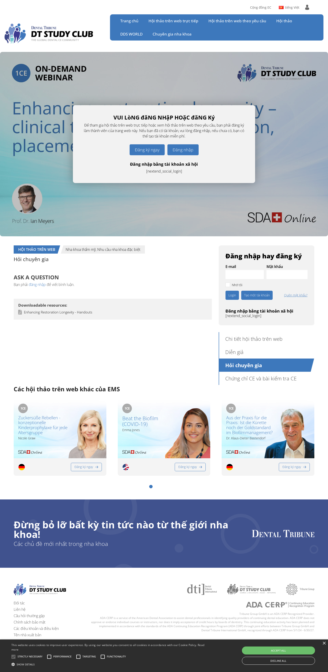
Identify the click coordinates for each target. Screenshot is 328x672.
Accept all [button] (278, 650)
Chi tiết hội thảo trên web (253, 338)
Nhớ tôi (237, 285)
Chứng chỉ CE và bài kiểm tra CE (261, 378)
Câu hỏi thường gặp (29, 615)
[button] (151, 486)
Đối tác (19, 603)
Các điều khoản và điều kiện (36, 628)
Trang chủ (129, 20)
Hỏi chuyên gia (243, 365)
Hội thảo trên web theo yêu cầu (237, 20)
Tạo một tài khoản (257, 295)
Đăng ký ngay (147, 150)
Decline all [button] (278, 660)
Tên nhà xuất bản (27, 634)
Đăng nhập (183, 150)
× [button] (324, 643)
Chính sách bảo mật (29, 622)
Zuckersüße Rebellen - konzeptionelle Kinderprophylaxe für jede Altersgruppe (42, 425)
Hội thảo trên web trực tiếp (173, 20)
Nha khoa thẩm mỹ (81, 249)
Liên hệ (20, 609)
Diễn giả (234, 352)
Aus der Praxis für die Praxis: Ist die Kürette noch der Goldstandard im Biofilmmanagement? (249, 425)
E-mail (231, 266)
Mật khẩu (274, 266)
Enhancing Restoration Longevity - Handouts (58, 312)
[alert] (164, 655)
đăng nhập (37, 284)
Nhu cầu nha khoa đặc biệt (118, 249)
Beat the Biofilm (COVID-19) (140, 421)
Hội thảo (284, 20)
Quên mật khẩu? (296, 295)
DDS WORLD (131, 34)
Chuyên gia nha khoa (172, 34)
